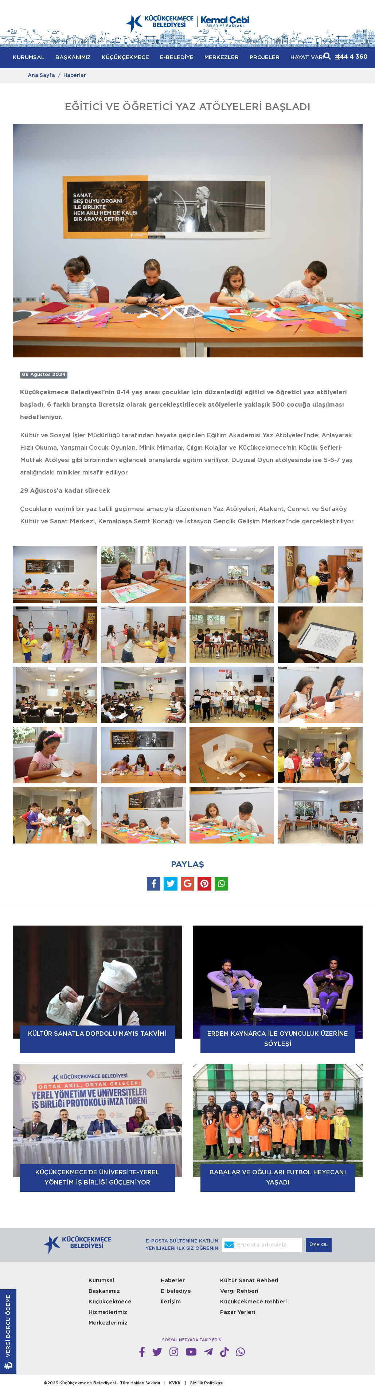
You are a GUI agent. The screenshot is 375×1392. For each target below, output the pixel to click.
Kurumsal (101, 1280)
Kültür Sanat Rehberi (249, 1280)
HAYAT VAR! (307, 57)
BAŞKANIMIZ (73, 57)
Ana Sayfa (41, 75)
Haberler (74, 75)
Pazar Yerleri (237, 1312)
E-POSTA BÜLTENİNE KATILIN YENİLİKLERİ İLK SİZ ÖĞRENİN (181, 1245)
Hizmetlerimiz (108, 1312)
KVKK (175, 1383)
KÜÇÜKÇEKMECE (125, 57)
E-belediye (176, 1291)
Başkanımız (104, 1291)
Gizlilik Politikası (206, 1383)
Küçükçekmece (110, 1301)
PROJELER (265, 57)
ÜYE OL (319, 1245)
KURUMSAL (28, 57)
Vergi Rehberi (239, 1291)
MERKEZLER (221, 57)
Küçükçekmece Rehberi (253, 1301)
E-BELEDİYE (177, 57)
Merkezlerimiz (108, 1323)
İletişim (171, 1301)
